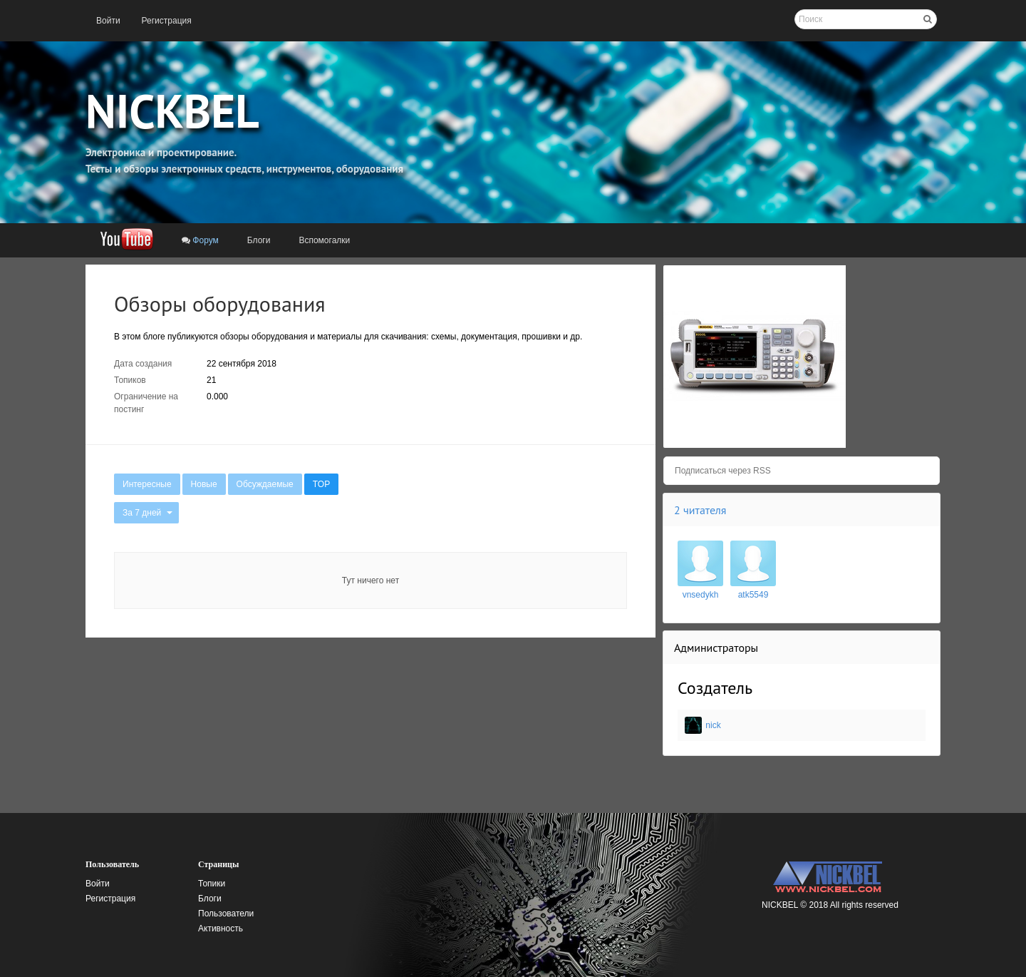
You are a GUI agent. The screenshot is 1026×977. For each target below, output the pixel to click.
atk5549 (753, 595)
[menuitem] (108, 20)
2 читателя (700, 510)
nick (712, 725)
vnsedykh (701, 595)
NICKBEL (172, 110)
